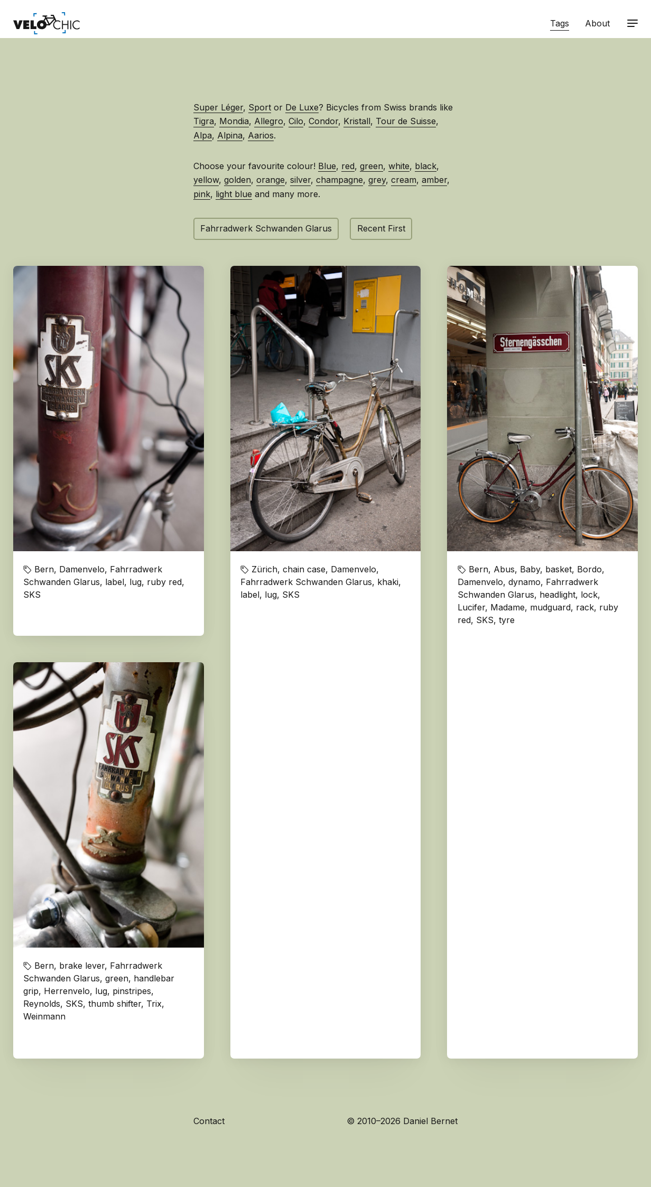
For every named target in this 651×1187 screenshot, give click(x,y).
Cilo (296, 121)
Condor (323, 121)
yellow (206, 179)
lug (135, 582)
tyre (507, 620)
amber (434, 179)
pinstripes (132, 991)
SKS (32, 594)
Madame (507, 607)
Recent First (381, 228)
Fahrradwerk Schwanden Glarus (266, 228)
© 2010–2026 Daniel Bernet (402, 1121)
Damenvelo (82, 569)
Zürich (264, 569)
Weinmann (44, 1016)
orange (270, 179)
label (114, 582)
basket (558, 569)
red (348, 166)
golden (237, 179)
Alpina (230, 135)
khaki (387, 582)
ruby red (164, 582)
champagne (339, 179)
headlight (557, 594)
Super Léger (218, 107)
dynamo (524, 582)
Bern (44, 569)
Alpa (202, 135)
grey (377, 179)
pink (201, 194)
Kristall (356, 121)
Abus (504, 569)
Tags (559, 23)
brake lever (82, 965)
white (399, 166)
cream (403, 179)
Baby (530, 569)
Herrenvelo (67, 991)
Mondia (234, 121)
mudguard (550, 607)
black (425, 166)
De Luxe (302, 107)
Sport (259, 107)
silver (300, 179)
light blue (234, 194)
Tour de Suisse (406, 121)
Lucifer (471, 607)
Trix (154, 1003)
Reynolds (41, 1003)
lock (589, 594)
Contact (209, 1121)
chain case (304, 569)
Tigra (203, 121)
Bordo (589, 569)
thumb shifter (114, 1003)
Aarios (261, 135)
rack (585, 607)
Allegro (268, 121)
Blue (327, 166)
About (597, 23)
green (371, 166)
